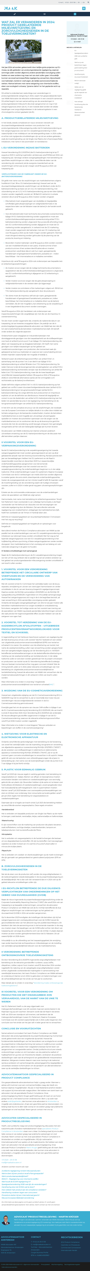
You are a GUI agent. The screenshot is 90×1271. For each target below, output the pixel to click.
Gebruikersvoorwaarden (9, 1267)
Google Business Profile (39, 1252)
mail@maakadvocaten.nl (11, 1163)
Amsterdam (52, 1101)
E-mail (61, 2)
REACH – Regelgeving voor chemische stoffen (19, 1179)
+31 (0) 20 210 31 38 (39, 1242)
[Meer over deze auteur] (77, 28)
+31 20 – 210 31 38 (70, 2)
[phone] (15, 14)
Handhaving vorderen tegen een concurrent (19, 1192)
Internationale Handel (69, 1250)
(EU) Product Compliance (70, 1242)
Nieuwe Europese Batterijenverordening (17, 1198)
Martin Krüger (31, 1148)
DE (79, 2)
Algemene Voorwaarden (31, 1264)
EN (84, 2)
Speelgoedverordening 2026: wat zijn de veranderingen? (24, 1184)
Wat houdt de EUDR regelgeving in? (16, 1182)
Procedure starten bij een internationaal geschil (20, 1195)
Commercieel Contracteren (71, 1248)
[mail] (45, 14)
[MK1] (51, 685)
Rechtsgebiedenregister (72, 1264)
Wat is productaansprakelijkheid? (14, 1176)
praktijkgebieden (14, 1101)
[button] (84, 8)
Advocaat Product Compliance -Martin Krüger (77, 35)
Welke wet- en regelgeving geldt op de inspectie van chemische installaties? (81, 92)
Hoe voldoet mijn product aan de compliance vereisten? (23, 1190)
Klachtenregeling (57, 1264)
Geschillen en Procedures (70, 1245)
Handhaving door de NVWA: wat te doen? (18, 1187)
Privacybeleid (45, 1264)
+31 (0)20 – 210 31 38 (9, 1160)
